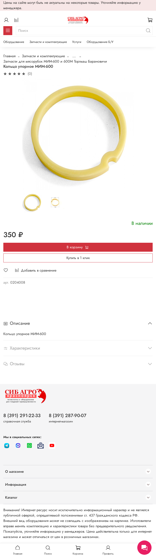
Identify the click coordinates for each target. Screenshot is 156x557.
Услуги (76, 42)
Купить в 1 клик (78, 257)
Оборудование (13, 42)
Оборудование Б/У (100, 42)
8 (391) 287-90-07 (67, 415)
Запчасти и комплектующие (48, 42)
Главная (9, 56)
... (74, 56)
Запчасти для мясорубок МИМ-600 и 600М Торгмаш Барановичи (55, 61)
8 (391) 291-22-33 (22, 415)
